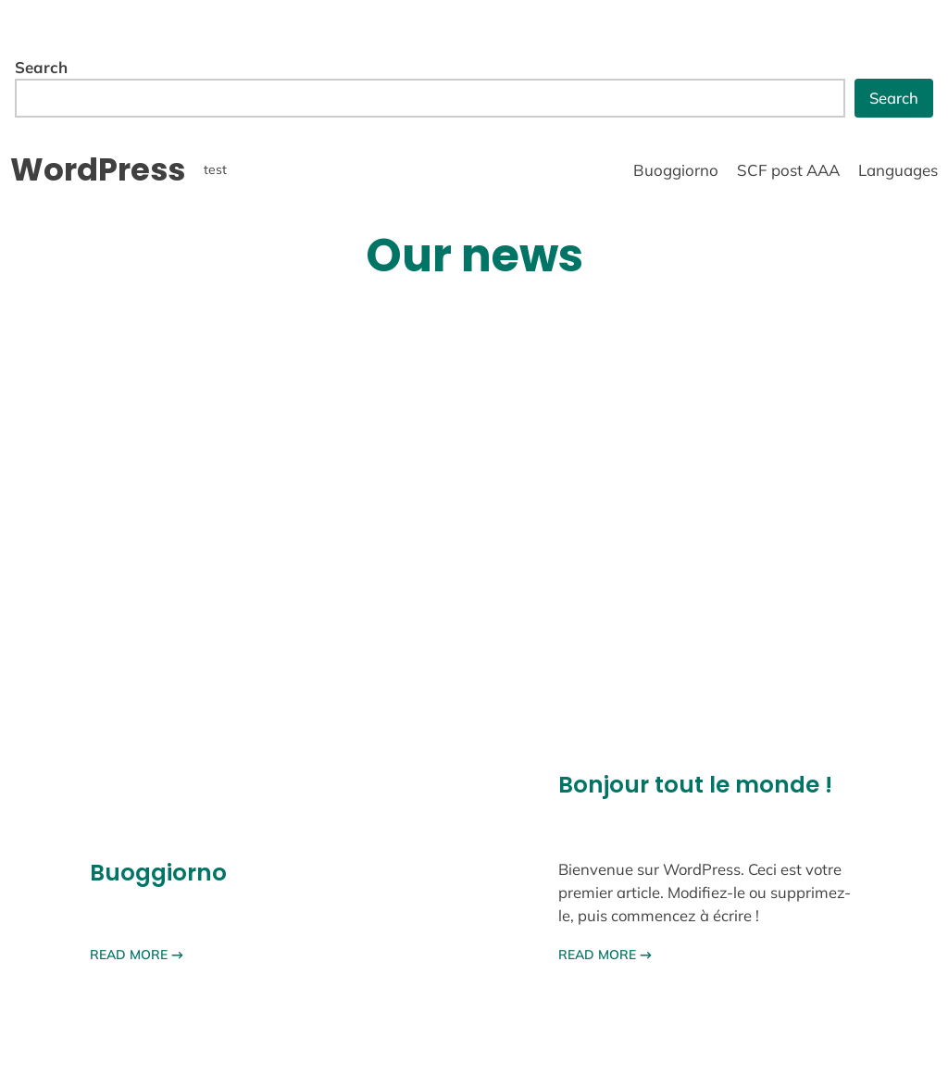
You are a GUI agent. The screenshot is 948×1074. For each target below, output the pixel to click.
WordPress (97, 169)
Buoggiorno (158, 872)
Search (41, 67)
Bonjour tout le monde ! (695, 784)
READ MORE (136, 954)
